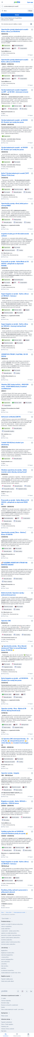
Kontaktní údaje (5, 1002)
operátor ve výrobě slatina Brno (9, 933)
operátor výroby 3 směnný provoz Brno (10, 942)
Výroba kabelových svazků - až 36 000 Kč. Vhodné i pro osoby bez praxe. (14, 121)
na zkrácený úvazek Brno (7, 970)
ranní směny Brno (5, 961)
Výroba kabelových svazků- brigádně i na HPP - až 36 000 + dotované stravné (14, 91)
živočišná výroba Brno (6, 939)
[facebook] (18, 991)
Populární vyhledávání (6, 1022)
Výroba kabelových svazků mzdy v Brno (11, 972)
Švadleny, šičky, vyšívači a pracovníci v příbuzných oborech (14, 891)
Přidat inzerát (4, 1015)
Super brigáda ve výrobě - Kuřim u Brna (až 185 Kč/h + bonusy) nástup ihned (14, 325)
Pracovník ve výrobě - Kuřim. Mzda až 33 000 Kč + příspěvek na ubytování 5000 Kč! (15, 502)
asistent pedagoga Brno (7, 959)
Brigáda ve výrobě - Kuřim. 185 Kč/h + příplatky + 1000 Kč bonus (14, 802)
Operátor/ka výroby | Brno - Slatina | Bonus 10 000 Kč (13, 533)
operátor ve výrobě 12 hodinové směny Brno (12, 924)
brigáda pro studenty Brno (7, 952)
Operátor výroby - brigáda (10, 773)
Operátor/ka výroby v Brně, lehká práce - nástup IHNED (15, 204)
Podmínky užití (4, 1026)
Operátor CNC (6, 621)
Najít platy (3, 1031)
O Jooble (3, 998)
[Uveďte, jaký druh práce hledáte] (17, 6)
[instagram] (22, 991)
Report (30, 55)
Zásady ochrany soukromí (7, 1028)
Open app (30, 2)
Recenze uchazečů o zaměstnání (9, 1005)
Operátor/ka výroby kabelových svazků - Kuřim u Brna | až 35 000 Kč (15, 61)
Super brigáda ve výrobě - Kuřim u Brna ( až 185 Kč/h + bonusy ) (15, 295)
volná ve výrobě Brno (6, 926)
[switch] (31, 24)
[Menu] (2, 2)
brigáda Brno (4, 950)
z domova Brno (5, 957)
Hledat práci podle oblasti (7, 981)
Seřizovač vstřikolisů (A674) (11, 417)
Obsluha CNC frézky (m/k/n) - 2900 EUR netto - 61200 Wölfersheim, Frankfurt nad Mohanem (14, 386)
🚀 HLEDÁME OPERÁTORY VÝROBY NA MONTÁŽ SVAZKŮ (14, 564)
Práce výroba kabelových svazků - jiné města (12, 1009)
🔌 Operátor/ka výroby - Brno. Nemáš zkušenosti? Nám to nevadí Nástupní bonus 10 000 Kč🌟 (14, 648)
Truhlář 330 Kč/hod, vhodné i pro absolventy (12, 443)
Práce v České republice (7, 1024)
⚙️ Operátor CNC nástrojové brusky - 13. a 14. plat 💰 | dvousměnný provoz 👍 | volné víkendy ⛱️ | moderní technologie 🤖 (15, 742)
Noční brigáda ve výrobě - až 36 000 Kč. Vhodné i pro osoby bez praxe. (14, 679)
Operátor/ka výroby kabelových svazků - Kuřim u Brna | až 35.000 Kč (15, 30)
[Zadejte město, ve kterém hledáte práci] (17, 11)
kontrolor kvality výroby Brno (8, 944)
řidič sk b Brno (4, 966)
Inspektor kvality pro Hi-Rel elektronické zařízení (15, 235)
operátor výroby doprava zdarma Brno (10, 937)
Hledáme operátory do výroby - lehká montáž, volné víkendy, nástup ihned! (14, 471)
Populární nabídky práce (7, 979)
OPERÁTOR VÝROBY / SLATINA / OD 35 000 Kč (14, 355)
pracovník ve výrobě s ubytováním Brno (10, 935)
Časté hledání (6, 918)
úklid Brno (3, 968)
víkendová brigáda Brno (7, 955)
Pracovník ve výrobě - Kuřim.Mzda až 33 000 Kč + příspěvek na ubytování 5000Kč (15, 264)
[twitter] (26, 991)
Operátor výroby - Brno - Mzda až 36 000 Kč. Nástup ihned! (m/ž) (13, 709)
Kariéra (3, 1007)
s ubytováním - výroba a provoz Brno (10, 931)
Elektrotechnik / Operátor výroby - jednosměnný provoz (13, 594)
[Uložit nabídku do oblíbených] (32, 29)
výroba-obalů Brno (5, 928)
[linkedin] (31, 991)
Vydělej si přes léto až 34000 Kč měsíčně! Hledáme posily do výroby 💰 (14, 832)
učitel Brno (4, 963)
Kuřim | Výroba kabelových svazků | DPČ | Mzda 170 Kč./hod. (15, 174)
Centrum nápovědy (6, 1000)
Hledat (17, 15)
